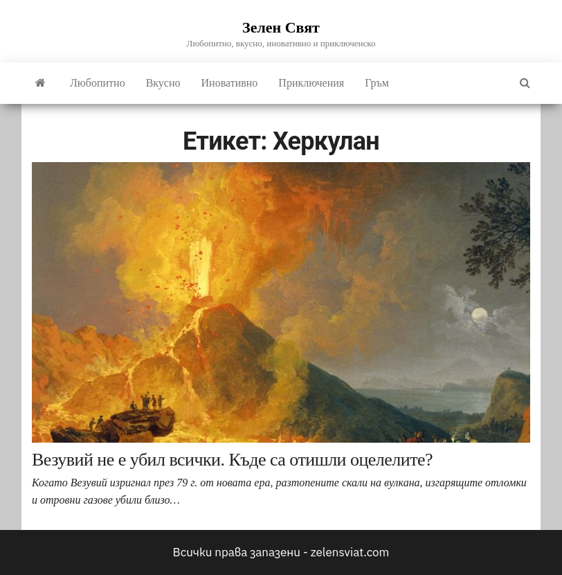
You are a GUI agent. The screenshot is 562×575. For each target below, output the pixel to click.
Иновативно (229, 83)
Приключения (311, 83)
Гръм (377, 83)
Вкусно (163, 83)
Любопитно (97, 83)
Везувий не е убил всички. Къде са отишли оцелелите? (232, 460)
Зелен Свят (281, 27)
